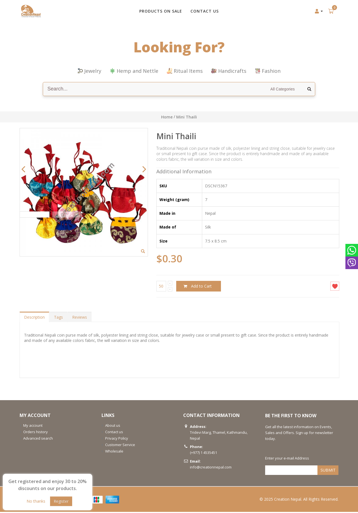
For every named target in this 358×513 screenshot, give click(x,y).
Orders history (35, 432)
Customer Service (120, 445)
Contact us (114, 432)
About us (112, 426)
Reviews (79, 318)
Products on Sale (160, 11)
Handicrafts (228, 70)
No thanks (36, 501)
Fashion (268, 70)
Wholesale (114, 452)
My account (33, 426)
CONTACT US (204, 11)
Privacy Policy (116, 439)
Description (34, 318)
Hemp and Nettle (134, 70)
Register (61, 501)
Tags (58, 318)
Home (167, 117)
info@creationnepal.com (211, 468)
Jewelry (89, 70)
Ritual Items (185, 70)
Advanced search (38, 439)
